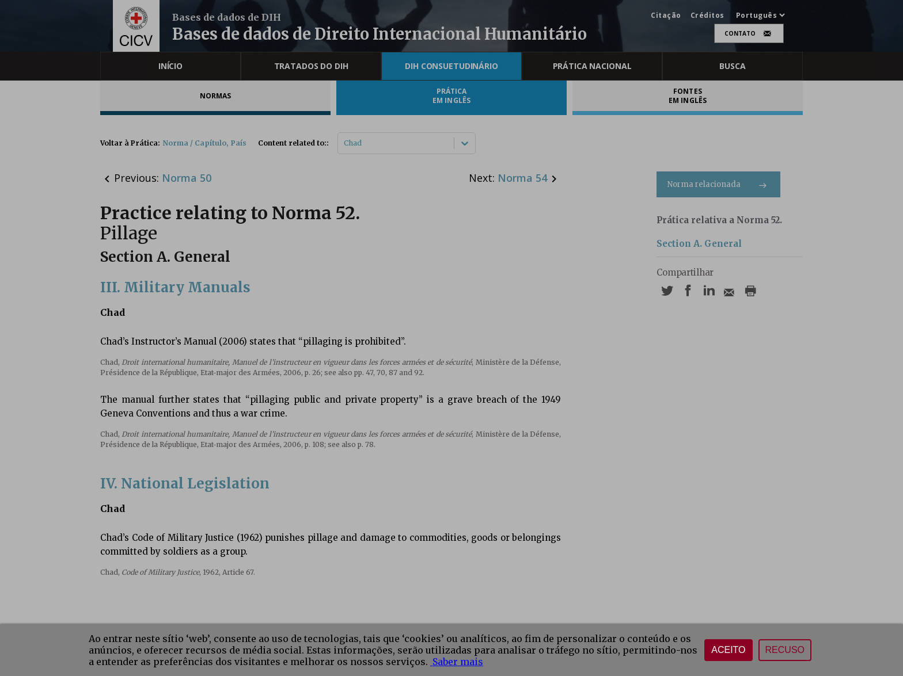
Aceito (728, 650)
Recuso (785, 650)
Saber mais (456, 661)
